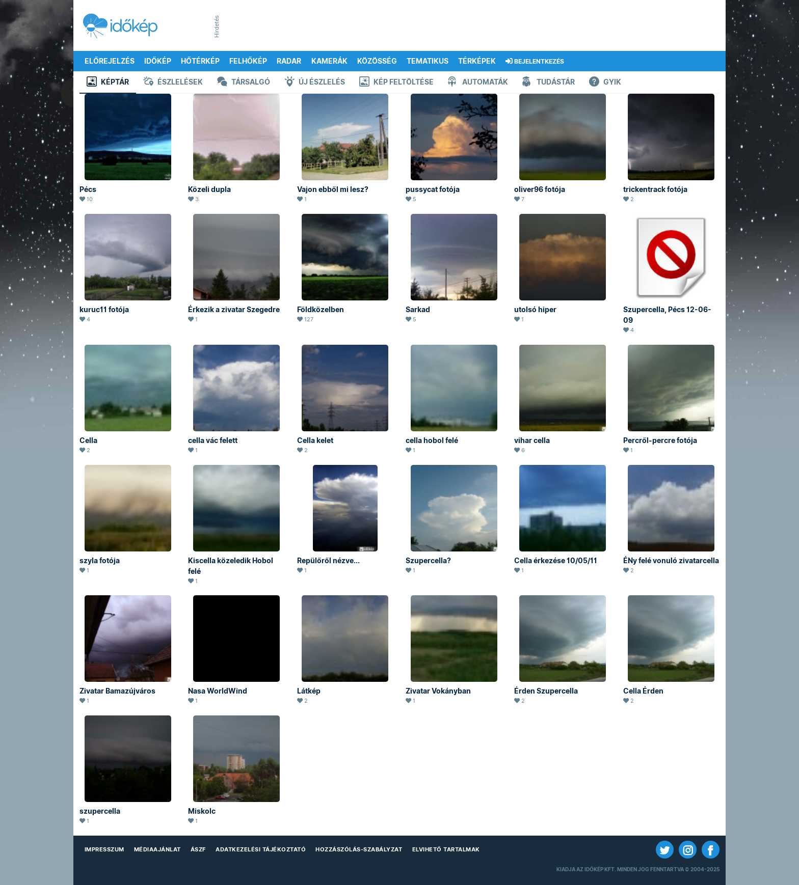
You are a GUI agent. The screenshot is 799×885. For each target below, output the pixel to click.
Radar (289, 61)
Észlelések (173, 82)
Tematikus (427, 61)
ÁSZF (198, 849)
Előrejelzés (110, 61)
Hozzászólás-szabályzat (358, 849)
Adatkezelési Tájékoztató (261, 849)
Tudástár (548, 82)
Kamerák (329, 61)
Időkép (157, 61)
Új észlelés (314, 82)
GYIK (605, 82)
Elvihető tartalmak (446, 849)
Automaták (478, 82)
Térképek (477, 61)
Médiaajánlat (157, 849)
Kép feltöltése (396, 82)
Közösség (377, 61)
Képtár (108, 82)
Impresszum (104, 849)
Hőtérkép (200, 61)
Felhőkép (248, 61)
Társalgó (243, 82)
